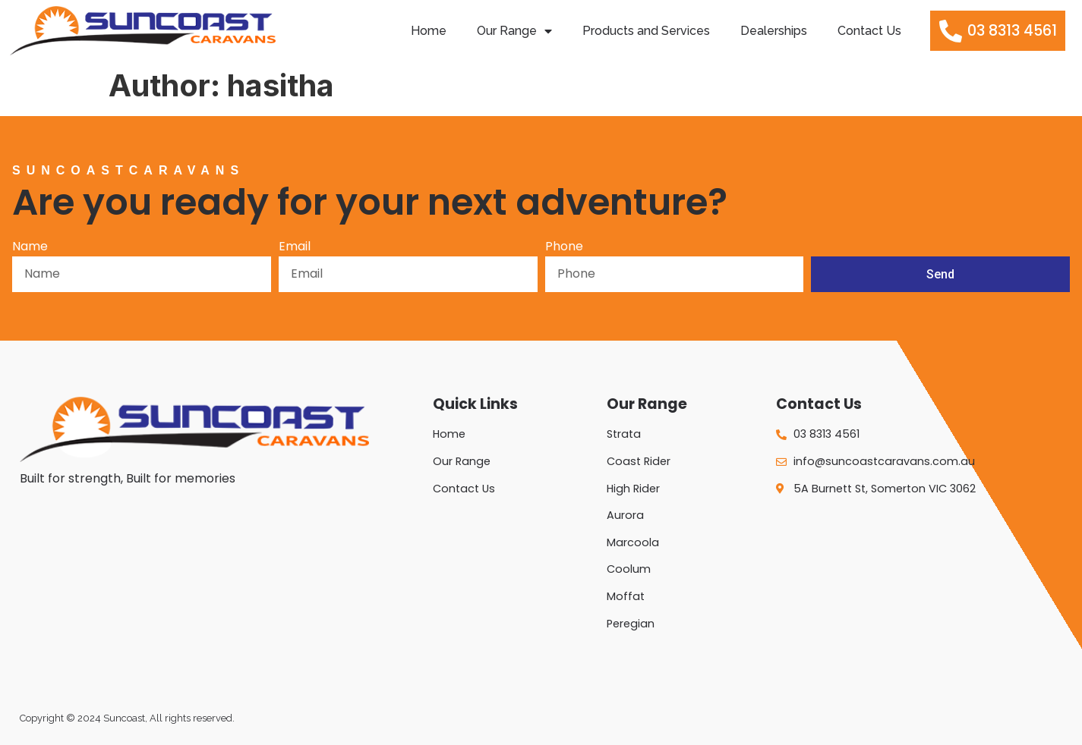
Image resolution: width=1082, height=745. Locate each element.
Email (295, 247)
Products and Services (646, 31)
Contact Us (869, 31)
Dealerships (773, 31)
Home (428, 31)
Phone (564, 247)
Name (30, 247)
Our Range (514, 31)
